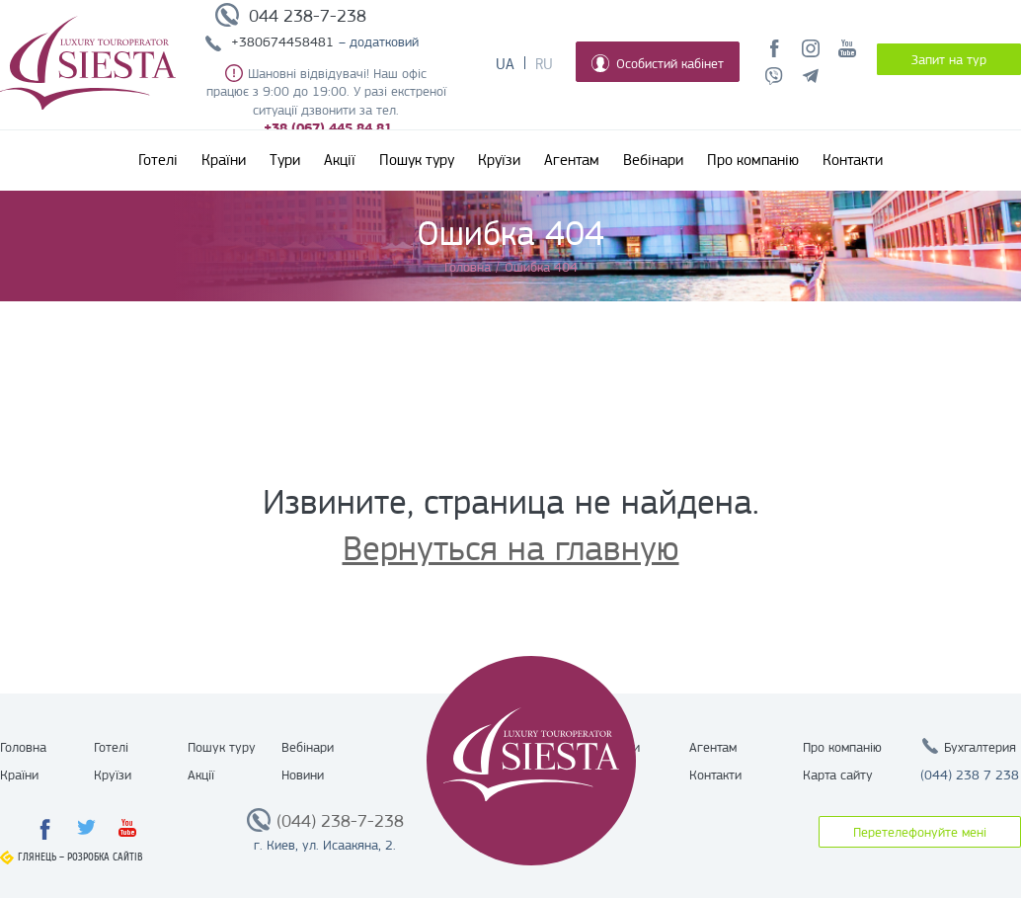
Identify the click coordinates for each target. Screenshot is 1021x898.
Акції (339, 160)
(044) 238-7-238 (340, 821)
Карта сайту (838, 774)
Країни (223, 160)
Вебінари (653, 160)
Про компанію (753, 160)
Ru (544, 64)
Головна (23, 747)
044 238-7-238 (307, 16)
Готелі (158, 160)
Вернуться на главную (511, 548)
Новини (302, 774)
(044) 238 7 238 (969, 774)
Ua (505, 64)
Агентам (571, 160)
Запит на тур (948, 59)
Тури (285, 160)
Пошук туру (416, 160)
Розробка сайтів (105, 857)
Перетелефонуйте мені (919, 832)
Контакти (853, 160)
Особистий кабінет (657, 63)
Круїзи (499, 160)
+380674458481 (282, 41)
